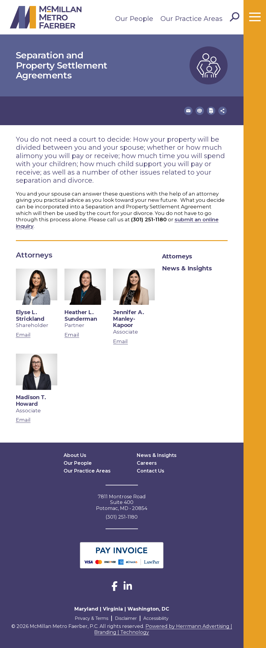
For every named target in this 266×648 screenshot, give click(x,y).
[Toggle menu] (255, 17)
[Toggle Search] (234, 17)
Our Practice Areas (191, 19)
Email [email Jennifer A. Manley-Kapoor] (120, 341)
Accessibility (156, 618)
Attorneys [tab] (177, 256)
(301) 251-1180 (149, 219)
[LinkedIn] (128, 588)
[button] (188, 111)
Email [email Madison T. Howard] (23, 420)
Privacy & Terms (91, 618)
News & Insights (157, 455)
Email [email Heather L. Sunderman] (71, 335)
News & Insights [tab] (187, 268)
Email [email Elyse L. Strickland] (23, 335)
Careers (147, 463)
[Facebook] (115, 588)
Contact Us (150, 471)
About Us (75, 455)
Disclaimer (126, 618)
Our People (134, 19)
